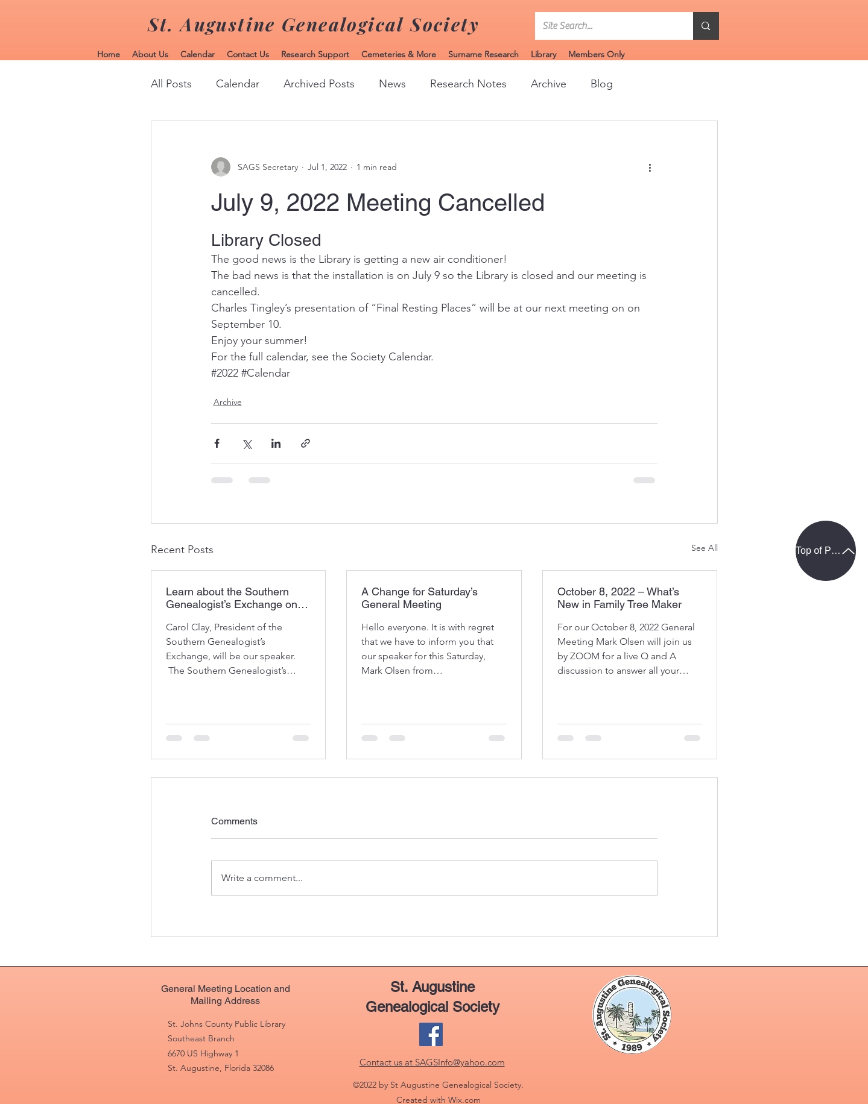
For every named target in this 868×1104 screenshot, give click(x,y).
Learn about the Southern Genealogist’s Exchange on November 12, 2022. (231, 597)
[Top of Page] (826, 551)
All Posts (171, 83)
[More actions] (650, 167)
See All (704, 547)
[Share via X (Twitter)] (246, 443)
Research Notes (468, 83)
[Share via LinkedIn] (276, 443)
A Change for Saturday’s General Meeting (419, 597)
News (392, 83)
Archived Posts (319, 83)
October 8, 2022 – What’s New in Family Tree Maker (619, 597)
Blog (602, 83)
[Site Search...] (605, 26)
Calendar (237, 83)
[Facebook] (431, 1034)
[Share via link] (305, 443)
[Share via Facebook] (217, 443)
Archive (548, 83)
